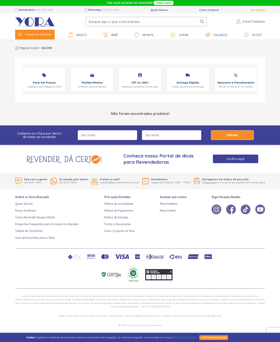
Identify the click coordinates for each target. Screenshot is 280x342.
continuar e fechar (213, 337)
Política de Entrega (116, 217)
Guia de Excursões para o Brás (35, 238)
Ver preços (258, 9)
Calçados (216, 35)
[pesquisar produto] (202, 22)
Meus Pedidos (169, 204)
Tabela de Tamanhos (29, 231)
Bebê (110, 35)
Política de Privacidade (184, 337)
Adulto (77, 35)
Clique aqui (209, 182)
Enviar (232, 135)
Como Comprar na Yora (119, 231)
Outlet (253, 35)
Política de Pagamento (118, 210)
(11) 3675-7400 (44, 9)
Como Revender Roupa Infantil (35, 217)
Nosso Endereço (25, 210)
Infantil (144, 35)
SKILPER (46, 48)
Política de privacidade (118, 204)
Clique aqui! (164, 3)
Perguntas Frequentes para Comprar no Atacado (47, 224)
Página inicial (28, 48)
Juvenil (180, 35)
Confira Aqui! (236, 159)
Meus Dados (168, 210)
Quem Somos (159, 9)
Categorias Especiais (35, 34)
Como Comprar (209, 9)
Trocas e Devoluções (117, 224)
